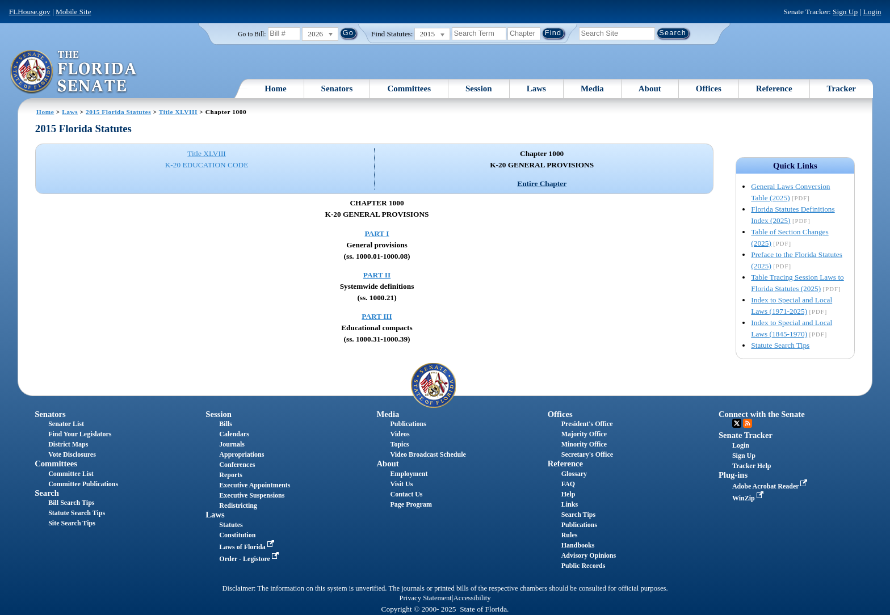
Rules (569, 535)
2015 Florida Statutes (118, 111)
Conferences (237, 465)
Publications (408, 424)
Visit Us (402, 484)
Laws (536, 88)
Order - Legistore (250, 559)
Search (47, 493)
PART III (377, 316)
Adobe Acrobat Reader (771, 486)
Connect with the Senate (762, 414)
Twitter (736, 423)
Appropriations (241, 454)
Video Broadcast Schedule (428, 454)
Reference (774, 88)
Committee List (71, 474)
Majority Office (584, 434)
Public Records (583, 566)
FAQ (568, 484)
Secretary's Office (587, 454)
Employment (409, 474)
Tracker (841, 88)
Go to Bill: (252, 34)
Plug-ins (733, 474)
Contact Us (407, 494)
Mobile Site (73, 11)
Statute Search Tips (780, 345)
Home (275, 88)
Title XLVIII (178, 111)
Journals (232, 444)
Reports (230, 475)
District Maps (68, 444)
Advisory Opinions (588, 555)
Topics (400, 444)
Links (569, 504)
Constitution (237, 535)
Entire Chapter (541, 183)
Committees (409, 88)
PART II (377, 275)
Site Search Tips (71, 523)
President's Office (587, 424)
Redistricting (238, 505)
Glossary (574, 474)
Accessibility (472, 598)
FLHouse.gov (30, 11)
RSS (747, 423)
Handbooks (578, 545)
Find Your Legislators (79, 434)
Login (872, 11)
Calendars (234, 434)
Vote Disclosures (72, 454)
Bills (225, 424)
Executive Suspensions (251, 495)
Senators (337, 88)
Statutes (230, 525)
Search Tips (578, 515)
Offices (708, 88)
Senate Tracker (746, 435)
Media (592, 88)
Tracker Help (751, 466)
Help (568, 494)
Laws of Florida (247, 547)
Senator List (66, 424)
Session (478, 88)
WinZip (749, 498)
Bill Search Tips (71, 503)
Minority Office (584, 444)
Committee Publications (83, 484)
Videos (400, 434)
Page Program (411, 504)
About (650, 88)
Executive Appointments (254, 485)
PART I (376, 233)
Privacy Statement (425, 598)
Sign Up (845, 11)
